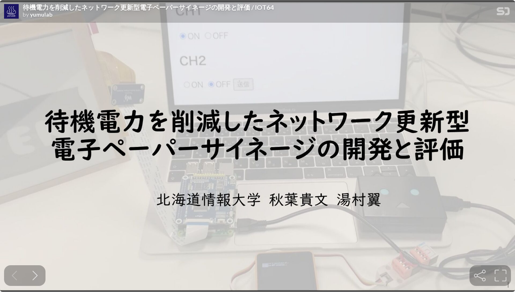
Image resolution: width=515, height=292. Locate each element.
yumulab (41, 14)
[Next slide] (35, 275)
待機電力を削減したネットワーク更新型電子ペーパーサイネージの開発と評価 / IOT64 (148, 7)
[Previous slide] (14, 275)
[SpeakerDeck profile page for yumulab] (11, 11)
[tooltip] (480, 275)
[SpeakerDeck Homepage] (503, 13)
